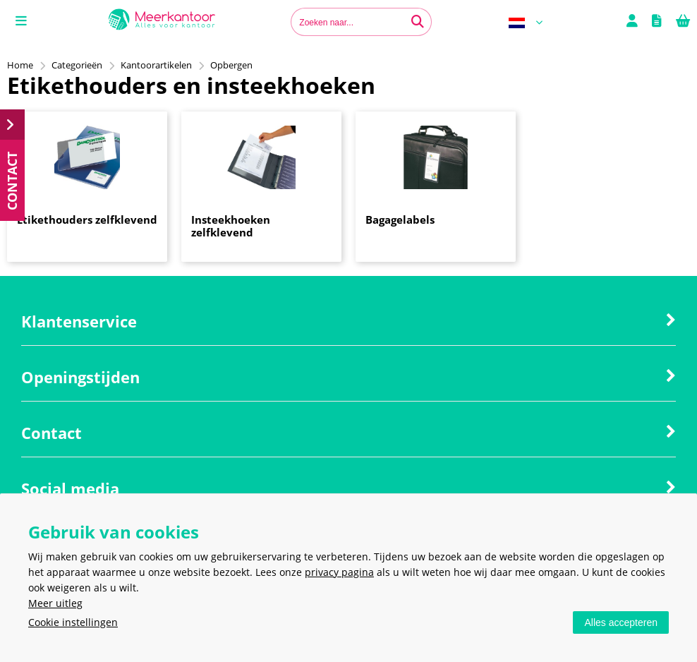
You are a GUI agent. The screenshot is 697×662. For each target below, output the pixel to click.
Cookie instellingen (73, 622)
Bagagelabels (400, 219)
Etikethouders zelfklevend (87, 219)
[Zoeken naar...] (418, 22)
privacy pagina (339, 572)
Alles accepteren (620, 622)
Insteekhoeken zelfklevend (230, 225)
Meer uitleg (55, 603)
